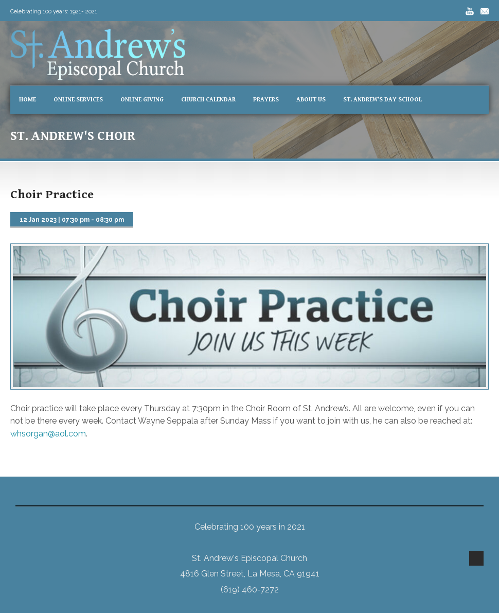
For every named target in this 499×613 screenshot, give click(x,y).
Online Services (78, 99)
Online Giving (142, 99)
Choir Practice (52, 194)
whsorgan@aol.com (48, 434)
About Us (311, 99)
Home (27, 99)
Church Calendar (208, 99)
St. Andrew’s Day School (382, 99)
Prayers (266, 99)
